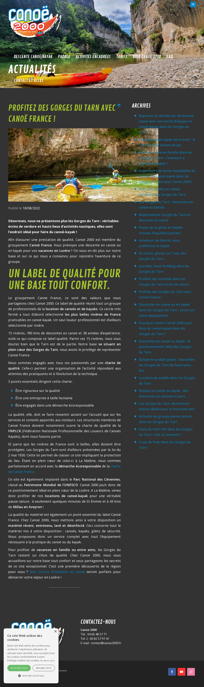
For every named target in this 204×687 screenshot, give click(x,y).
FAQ (169, 56)
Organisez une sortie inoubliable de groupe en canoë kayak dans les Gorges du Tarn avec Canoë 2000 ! (167, 176)
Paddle (64, 56)
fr (193, 4)
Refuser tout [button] (44, 668)
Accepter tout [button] (19, 668)
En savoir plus (47, 660)
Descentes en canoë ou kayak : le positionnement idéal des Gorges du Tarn (165, 346)
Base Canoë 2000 (147, 56)
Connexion (61, 670)
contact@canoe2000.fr (106, 643)
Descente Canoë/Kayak (33, 56)
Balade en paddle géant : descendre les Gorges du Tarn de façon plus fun (167, 365)
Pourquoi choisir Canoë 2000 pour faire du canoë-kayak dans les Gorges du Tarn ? (165, 328)
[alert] (31, 655)
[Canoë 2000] (35, 22)
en (200, 4)
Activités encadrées (93, 56)
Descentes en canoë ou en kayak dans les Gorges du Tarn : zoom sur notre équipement (167, 310)
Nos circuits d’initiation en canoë (57, 572)
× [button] (55, 631)
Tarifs (121, 56)
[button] (31, 676)
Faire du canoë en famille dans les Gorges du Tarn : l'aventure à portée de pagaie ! (165, 158)
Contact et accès (28, 80)
